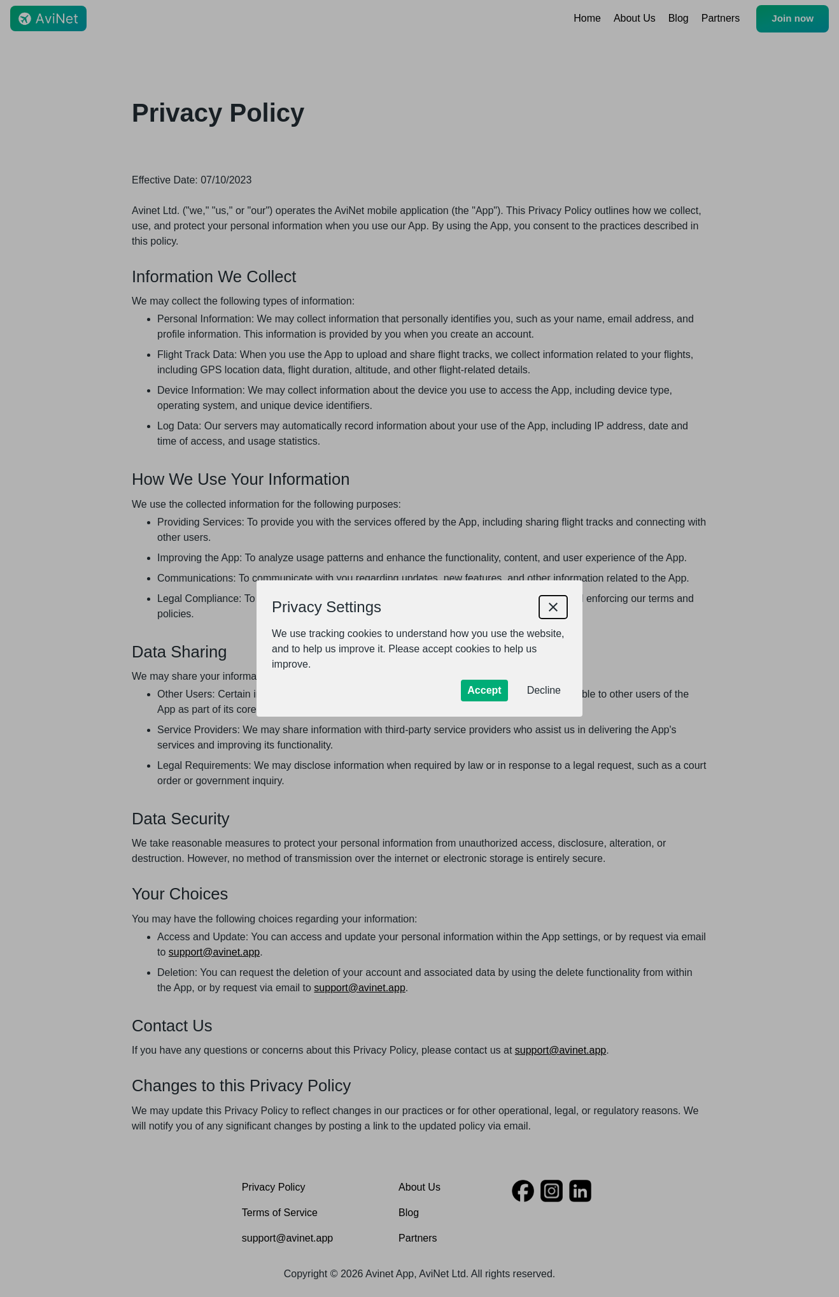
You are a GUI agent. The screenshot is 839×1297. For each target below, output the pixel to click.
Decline (544, 690)
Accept (484, 690)
